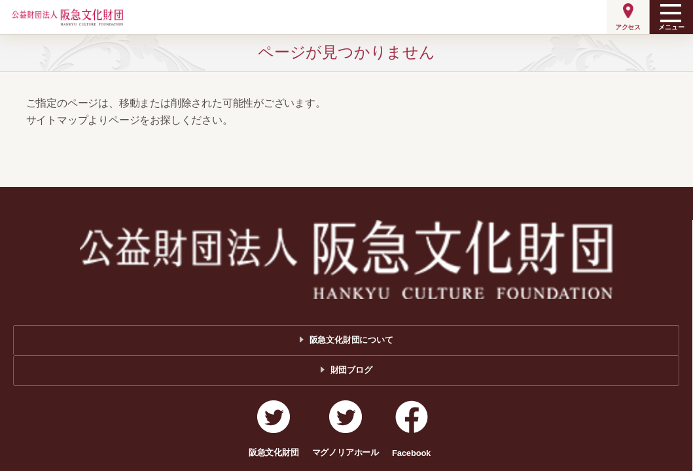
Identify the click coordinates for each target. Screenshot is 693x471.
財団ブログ (351, 370)
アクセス (628, 27)
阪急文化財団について (351, 340)
